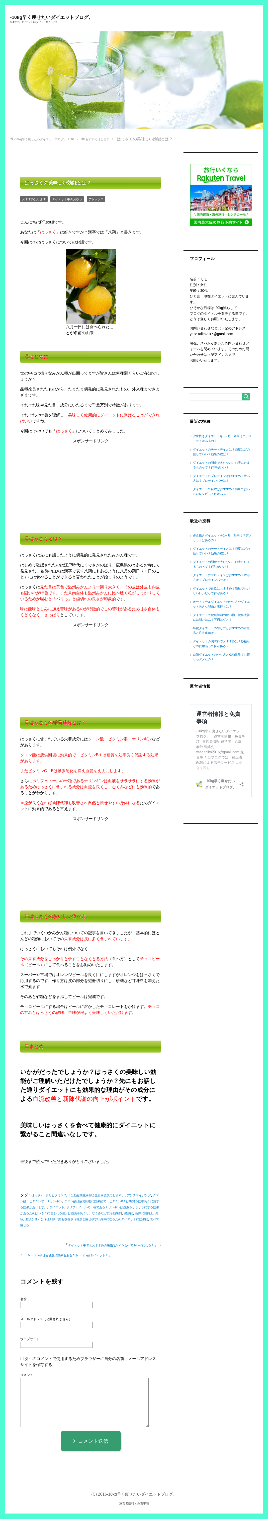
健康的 (30, 1219)
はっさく (37, 1196)
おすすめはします (35, 200)
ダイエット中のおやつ (70, 200)
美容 (62, 1219)
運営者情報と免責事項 (134, 1504)
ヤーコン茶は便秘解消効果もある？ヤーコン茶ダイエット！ (71, 1256)
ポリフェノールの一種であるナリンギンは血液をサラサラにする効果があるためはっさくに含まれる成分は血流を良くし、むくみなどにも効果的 (90, 1213)
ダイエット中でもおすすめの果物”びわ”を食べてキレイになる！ (107, 1246)
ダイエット (82, 1208)
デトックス (101, 200)
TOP (46, 140)
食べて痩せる (74, 1225)
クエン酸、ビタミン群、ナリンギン (52, 1202)
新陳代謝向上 (47, 1219)
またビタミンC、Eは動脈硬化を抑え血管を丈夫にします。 (89, 1196)
